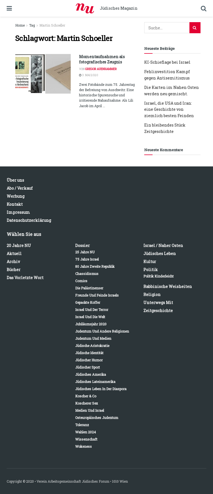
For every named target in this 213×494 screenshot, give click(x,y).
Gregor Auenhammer (101, 69)
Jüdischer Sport (87, 367)
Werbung (15, 196)
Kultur (149, 261)
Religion (152, 294)
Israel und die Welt (90, 317)
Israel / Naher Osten (163, 245)
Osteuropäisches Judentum (96, 417)
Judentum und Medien (93, 338)
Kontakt (15, 204)
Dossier (82, 245)
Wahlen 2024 (85, 432)
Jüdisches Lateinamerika (95, 381)
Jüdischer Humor (89, 360)
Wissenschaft (86, 439)
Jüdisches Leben (159, 253)
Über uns (15, 180)
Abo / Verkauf (20, 188)
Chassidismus (86, 273)
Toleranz (82, 425)
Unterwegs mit (158, 302)
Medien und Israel (89, 410)
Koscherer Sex (86, 403)
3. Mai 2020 (88, 75)
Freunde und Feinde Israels (97, 295)
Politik (150, 269)
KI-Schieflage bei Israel (167, 62)
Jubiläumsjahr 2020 (90, 324)
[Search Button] (195, 27)
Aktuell (14, 253)
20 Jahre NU (19, 245)
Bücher (14, 269)
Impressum (18, 212)
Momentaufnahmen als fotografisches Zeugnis (102, 59)
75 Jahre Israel (87, 259)
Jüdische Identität (89, 353)
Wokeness (83, 446)
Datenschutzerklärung (29, 220)
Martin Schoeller (52, 25)
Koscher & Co (85, 396)
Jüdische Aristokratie (92, 345)
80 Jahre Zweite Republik (95, 266)
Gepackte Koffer (87, 302)
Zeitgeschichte (158, 310)
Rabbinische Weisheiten (167, 286)
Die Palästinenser (89, 288)
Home (20, 25)
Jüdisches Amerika (90, 374)
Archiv (13, 261)
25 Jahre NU (85, 252)
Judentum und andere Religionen (102, 331)
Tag (32, 25)
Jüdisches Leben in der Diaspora (100, 389)
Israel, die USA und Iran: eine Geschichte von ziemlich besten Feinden (169, 109)
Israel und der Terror (91, 309)
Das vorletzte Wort (25, 277)
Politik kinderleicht (158, 276)
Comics (81, 281)
